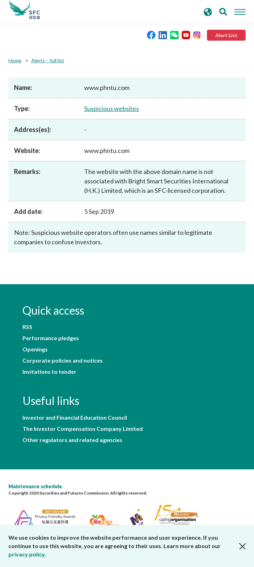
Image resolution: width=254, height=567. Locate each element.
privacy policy (26, 554)
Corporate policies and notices (62, 360)
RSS (27, 327)
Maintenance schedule (35, 486)
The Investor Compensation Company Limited (82, 429)
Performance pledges (50, 338)
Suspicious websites (111, 108)
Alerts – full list (47, 60)
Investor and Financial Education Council (74, 417)
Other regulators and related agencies (72, 440)
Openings (35, 349)
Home (14, 60)
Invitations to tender (49, 371)
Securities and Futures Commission (24, 10)
